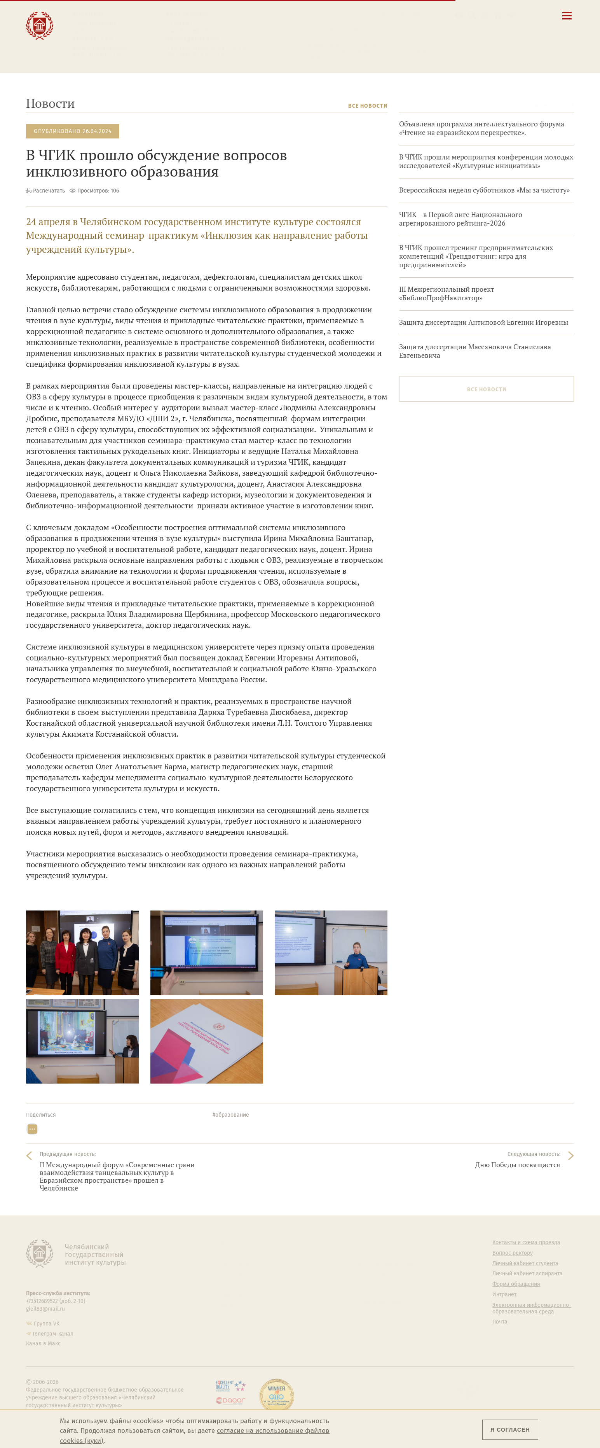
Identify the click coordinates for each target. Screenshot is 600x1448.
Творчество (93, 39)
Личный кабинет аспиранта (341, 44)
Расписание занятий (332, 29)
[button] (459, 15)
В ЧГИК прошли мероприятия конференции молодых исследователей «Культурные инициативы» (486, 161)
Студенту (181, 23)
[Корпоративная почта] (484, 15)
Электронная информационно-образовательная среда (368, 54)
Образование (95, 23)
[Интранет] (498, 15)
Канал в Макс (43, 1343)
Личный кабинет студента (339, 36)
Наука (83, 31)
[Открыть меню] (567, 20)
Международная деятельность (101, 51)
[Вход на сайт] (511, 15)
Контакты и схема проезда (340, 22)
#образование (231, 1115)
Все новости (367, 106)
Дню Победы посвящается (517, 1164)
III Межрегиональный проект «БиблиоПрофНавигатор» (446, 293)
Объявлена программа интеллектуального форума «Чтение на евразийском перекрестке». (481, 128)
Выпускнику (187, 31)
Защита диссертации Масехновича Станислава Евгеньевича (475, 351)
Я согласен (510, 1430)
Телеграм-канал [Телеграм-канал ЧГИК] (52, 1334)
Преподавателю (193, 39)
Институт (89, 15)
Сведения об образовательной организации (363, 14)
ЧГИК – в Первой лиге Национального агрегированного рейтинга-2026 (460, 219)
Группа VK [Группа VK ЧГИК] (46, 1323)
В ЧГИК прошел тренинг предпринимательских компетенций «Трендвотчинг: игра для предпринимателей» (476, 256)
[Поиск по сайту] (472, 15)
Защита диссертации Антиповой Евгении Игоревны (483, 322)
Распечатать (49, 190)
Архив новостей (549, 106)
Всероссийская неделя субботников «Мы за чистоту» (484, 190)
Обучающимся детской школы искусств (206, 51)
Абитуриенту (187, 15)
